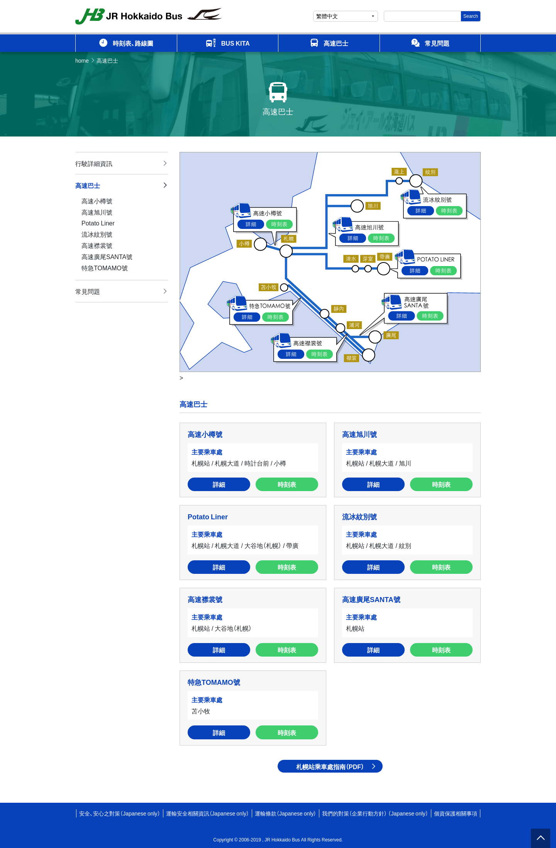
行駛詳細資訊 (93, 163)
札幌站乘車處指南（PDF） (330, 766)
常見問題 (430, 43)
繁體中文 (327, 16)
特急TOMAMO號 (104, 267)
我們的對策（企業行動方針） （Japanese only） (375, 813)
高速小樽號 (96, 200)
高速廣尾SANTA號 (106, 256)
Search (470, 15)
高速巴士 (329, 43)
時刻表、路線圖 (126, 43)
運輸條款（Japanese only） (285, 813)
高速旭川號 (96, 212)
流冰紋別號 (96, 234)
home (82, 60)
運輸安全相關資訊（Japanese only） (207, 813)
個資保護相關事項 (455, 813)
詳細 (219, 484)
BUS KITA (227, 43)
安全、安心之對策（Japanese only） (119, 813)
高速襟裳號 (96, 245)
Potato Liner (98, 222)
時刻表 (287, 484)
